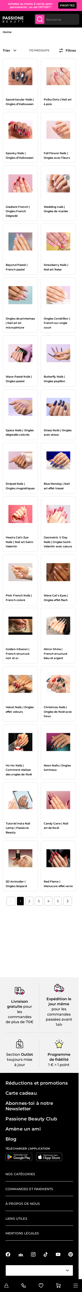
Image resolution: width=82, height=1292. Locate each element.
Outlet (26, 1054)
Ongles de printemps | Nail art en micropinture (20, 323)
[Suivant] (67, 901)
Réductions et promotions (36, 1083)
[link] (11, 901)
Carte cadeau (21, 1093)
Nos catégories (20, 1174)
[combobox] (56, 19)
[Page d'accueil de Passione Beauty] (13, 19)
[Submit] (39, 19)
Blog (11, 1139)
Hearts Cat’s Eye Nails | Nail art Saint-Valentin (20, 542)
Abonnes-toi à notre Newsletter (29, 1105)
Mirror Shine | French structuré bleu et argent (55, 653)
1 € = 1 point (58, 1065)
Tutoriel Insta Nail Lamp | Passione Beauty (18, 828)
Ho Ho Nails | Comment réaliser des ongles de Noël (19, 770)
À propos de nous (22, 1204)
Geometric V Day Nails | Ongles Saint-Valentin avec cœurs (58, 542)
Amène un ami (23, 1129)
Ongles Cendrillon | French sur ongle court (57, 323)
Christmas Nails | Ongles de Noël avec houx (58, 711)
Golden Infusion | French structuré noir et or (17, 653)
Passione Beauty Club (31, 1119)
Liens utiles (16, 1219)
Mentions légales (22, 1233)
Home (7, 32)
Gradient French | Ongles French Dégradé (18, 211)
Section (13, 1054)
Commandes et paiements (29, 1189)
